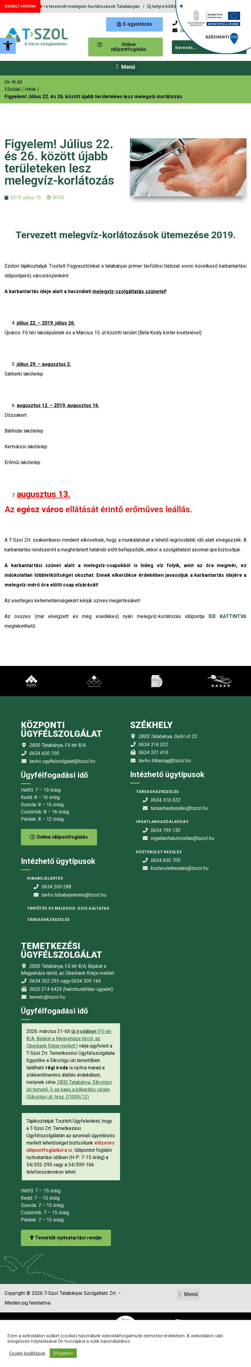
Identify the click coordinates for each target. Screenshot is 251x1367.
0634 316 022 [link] (153, 744)
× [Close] (181, 6)
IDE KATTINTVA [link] (227, 616)
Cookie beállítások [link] (27, 1353)
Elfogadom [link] (63, 1353)
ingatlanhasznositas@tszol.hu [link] (182, 838)
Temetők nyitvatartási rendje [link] (66, 1238)
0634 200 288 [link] (56, 887)
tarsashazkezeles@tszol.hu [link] (179, 808)
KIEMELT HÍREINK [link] (20, 6)
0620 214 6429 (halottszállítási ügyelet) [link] (71, 989)
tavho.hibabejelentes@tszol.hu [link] (74, 895)
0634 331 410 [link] (153, 752)
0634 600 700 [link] (44, 753)
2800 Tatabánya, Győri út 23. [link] (168, 736)
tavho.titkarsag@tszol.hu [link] (165, 761)
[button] (125, 66)
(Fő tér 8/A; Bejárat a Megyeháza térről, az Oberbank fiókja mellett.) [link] (69, 1038)
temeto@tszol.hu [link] (47, 997)
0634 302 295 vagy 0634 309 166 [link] (65, 981)
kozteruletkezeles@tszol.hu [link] (180, 868)
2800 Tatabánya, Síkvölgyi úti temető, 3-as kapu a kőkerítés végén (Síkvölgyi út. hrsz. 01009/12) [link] (69, 1089)
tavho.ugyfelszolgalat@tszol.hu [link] (62, 761)
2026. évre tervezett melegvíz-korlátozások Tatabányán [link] (88, 6)
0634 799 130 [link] (165, 830)
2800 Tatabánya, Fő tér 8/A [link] (57, 745)
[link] (8, 46)
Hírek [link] (30, 89)
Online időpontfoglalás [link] (59, 837)
